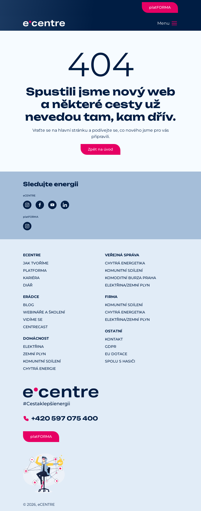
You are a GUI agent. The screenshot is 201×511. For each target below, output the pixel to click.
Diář (27, 285)
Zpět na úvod (100, 149)
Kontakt (114, 339)
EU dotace (116, 354)
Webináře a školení (44, 312)
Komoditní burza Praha (130, 277)
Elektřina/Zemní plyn (127, 285)
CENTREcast (35, 326)
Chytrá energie (39, 368)
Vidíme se (32, 319)
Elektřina (33, 346)
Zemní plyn (34, 354)
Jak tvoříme (35, 263)
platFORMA (160, 7)
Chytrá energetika (125, 263)
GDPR (110, 346)
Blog (28, 304)
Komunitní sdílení (42, 361)
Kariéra (31, 277)
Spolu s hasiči (120, 361)
